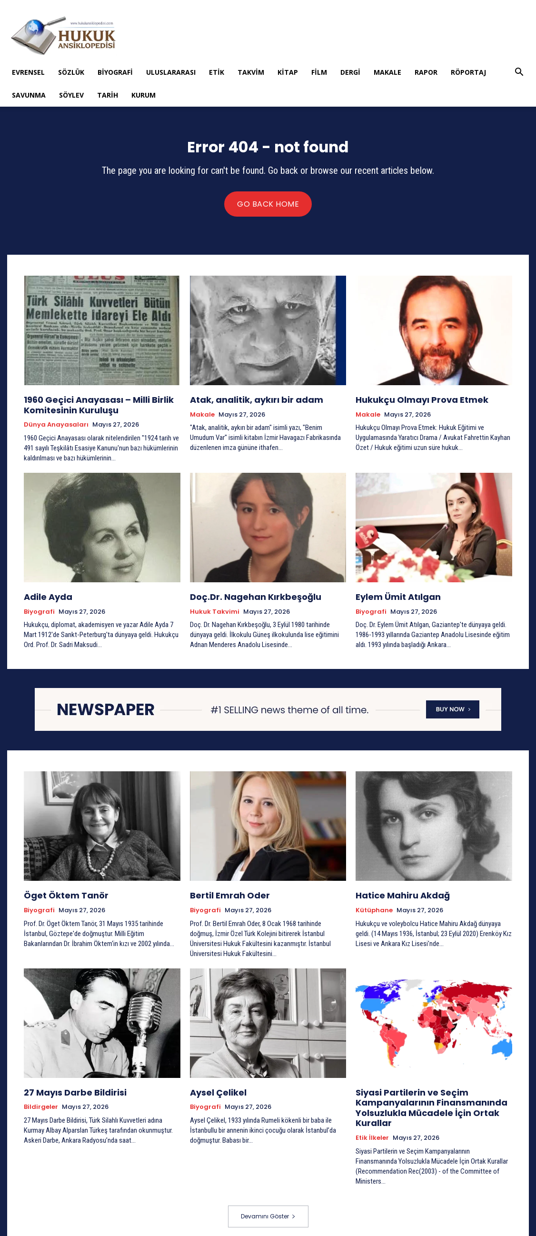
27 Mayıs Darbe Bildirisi (67, 1088)
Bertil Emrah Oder (223, 893)
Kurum (143, 95)
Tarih (107, 95)
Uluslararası (171, 72)
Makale (387, 72)
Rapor (426, 72)
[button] (519, 73)
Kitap (288, 72)
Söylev (71, 95)
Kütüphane (374, 907)
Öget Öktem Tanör (59, 893)
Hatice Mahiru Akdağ (396, 893)
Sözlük (71, 72)
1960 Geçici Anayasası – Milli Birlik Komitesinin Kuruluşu (88, 406)
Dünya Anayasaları (56, 425)
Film (319, 72)
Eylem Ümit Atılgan (392, 596)
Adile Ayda (44, 596)
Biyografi (115, 72)
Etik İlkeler (372, 1127)
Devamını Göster (268, 1206)
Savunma (29, 95)
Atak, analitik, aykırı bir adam (246, 402)
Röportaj (468, 72)
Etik (216, 72)
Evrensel (28, 72)
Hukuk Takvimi (214, 610)
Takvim (251, 72)
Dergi (350, 72)
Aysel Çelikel (214, 1088)
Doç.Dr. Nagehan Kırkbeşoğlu (246, 596)
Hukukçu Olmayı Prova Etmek (412, 402)
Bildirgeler (41, 1102)
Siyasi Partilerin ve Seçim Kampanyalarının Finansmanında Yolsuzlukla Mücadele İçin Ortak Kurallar (421, 1100)
